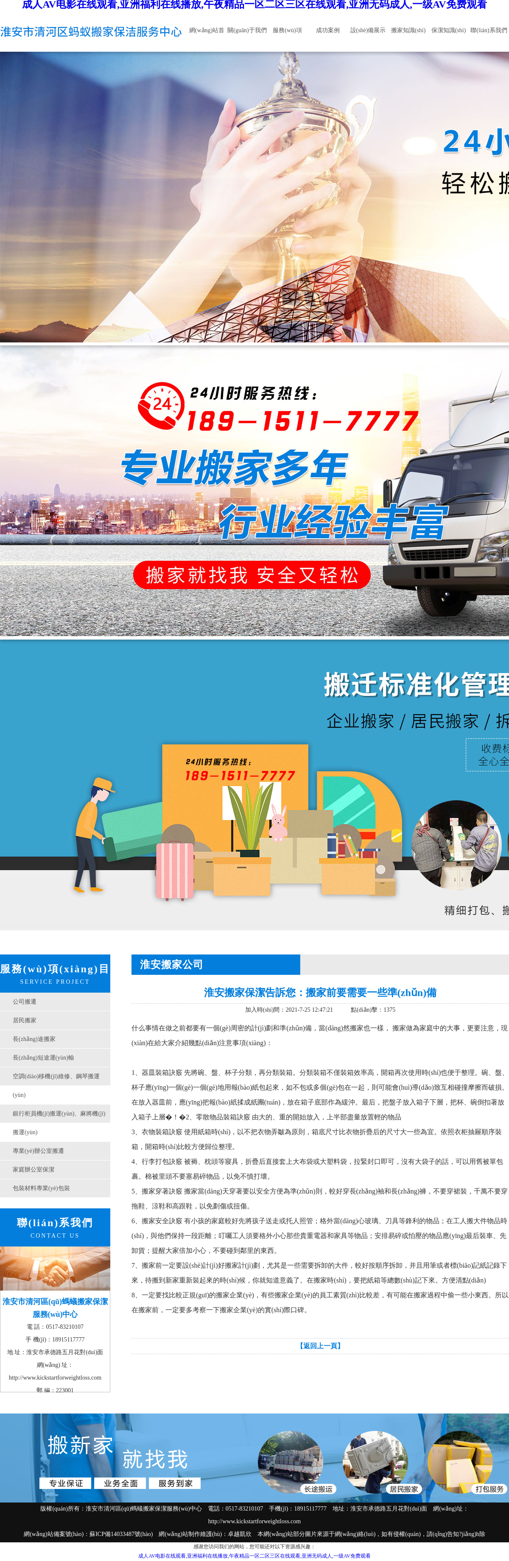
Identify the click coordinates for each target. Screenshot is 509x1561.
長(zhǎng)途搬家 (34, 1039)
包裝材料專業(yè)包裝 (41, 1188)
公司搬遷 (24, 1002)
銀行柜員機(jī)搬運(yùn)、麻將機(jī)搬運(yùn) (59, 1122)
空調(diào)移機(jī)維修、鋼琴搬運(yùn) (56, 1085)
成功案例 (328, 30)
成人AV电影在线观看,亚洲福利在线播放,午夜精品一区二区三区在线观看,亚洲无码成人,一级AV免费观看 (254, 1556)
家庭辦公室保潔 (33, 1169)
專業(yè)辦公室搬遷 (38, 1151)
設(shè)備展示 (368, 30)
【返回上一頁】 (320, 1346)
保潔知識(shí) (448, 30)
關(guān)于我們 (247, 30)
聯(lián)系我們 (488, 30)
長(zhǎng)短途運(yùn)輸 (43, 1058)
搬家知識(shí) (408, 30)
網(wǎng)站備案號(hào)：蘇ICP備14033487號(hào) (88, 1534)
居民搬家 (24, 1020)
